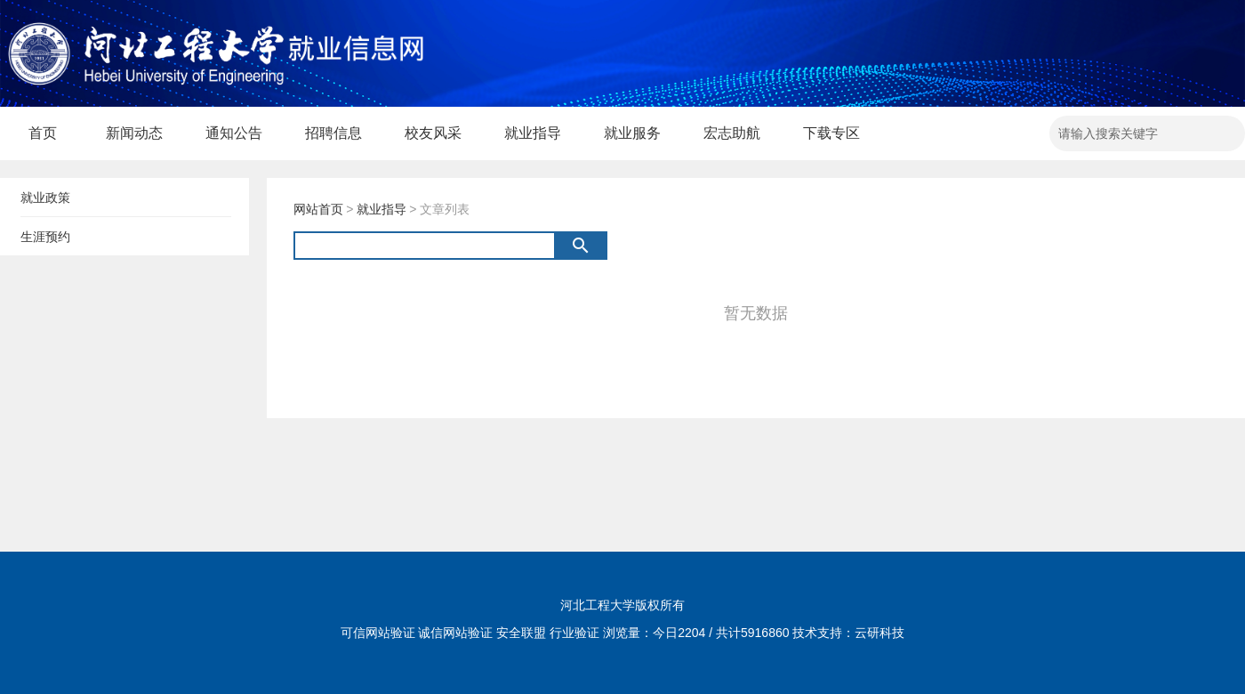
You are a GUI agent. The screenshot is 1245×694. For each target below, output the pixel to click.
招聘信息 (333, 133)
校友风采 (433, 133)
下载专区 (831, 133)
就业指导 (532, 133)
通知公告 (233, 133)
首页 (42, 133)
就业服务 (632, 133)
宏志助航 (731, 133)
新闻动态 (134, 133)
